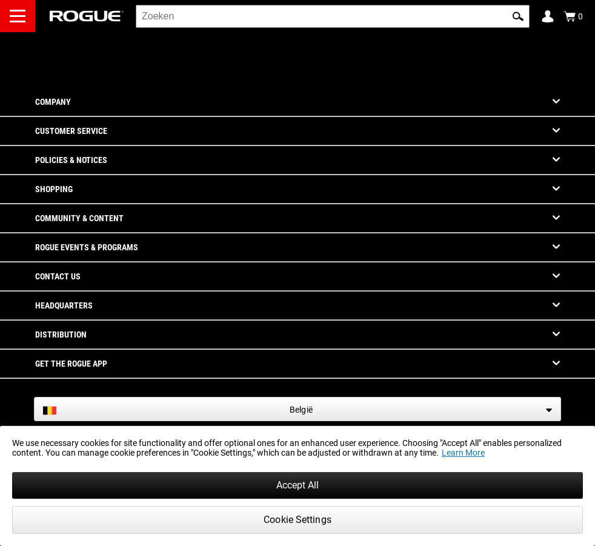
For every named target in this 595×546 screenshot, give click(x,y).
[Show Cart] (573, 16)
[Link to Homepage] (87, 16)
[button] (518, 16)
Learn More (463, 453)
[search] (333, 16)
